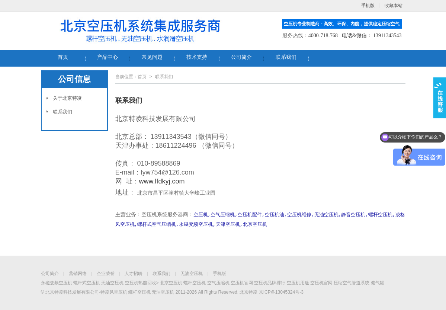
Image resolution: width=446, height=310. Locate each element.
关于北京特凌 (67, 98)
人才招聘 (133, 273)
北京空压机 (171, 282)
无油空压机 (191, 273)
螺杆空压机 (194, 282)
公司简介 (50, 273)
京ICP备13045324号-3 (281, 292)
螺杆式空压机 (86, 282)
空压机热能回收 (140, 282)
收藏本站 (393, 5)
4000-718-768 (323, 35)
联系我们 (62, 112)
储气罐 (377, 282)
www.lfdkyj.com (162, 181)
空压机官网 (242, 282)
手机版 (219, 273)
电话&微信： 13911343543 (372, 35)
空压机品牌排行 (269, 282)
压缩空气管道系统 (351, 282)
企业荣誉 (106, 273)
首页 (142, 76)
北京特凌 (248, 292)
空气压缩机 (218, 282)
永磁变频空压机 (56, 282)
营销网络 (78, 273)
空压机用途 (298, 282)
